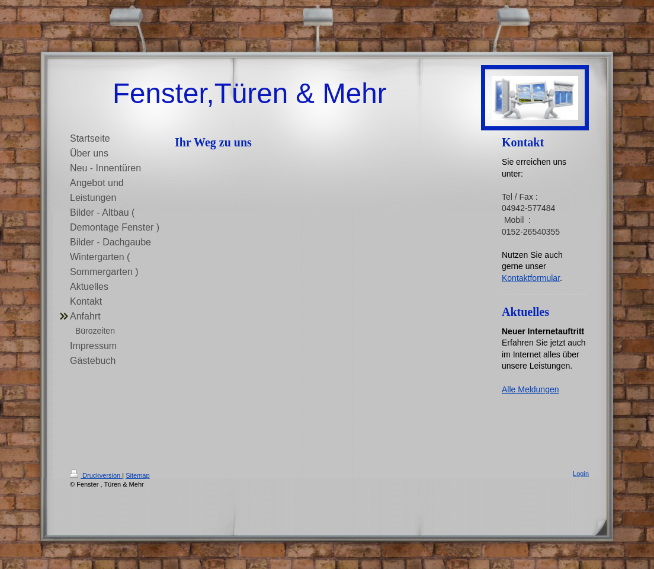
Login (581, 473)
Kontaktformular (531, 278)
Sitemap (137, 475)
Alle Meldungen (530, 389)
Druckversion (96, 475)
